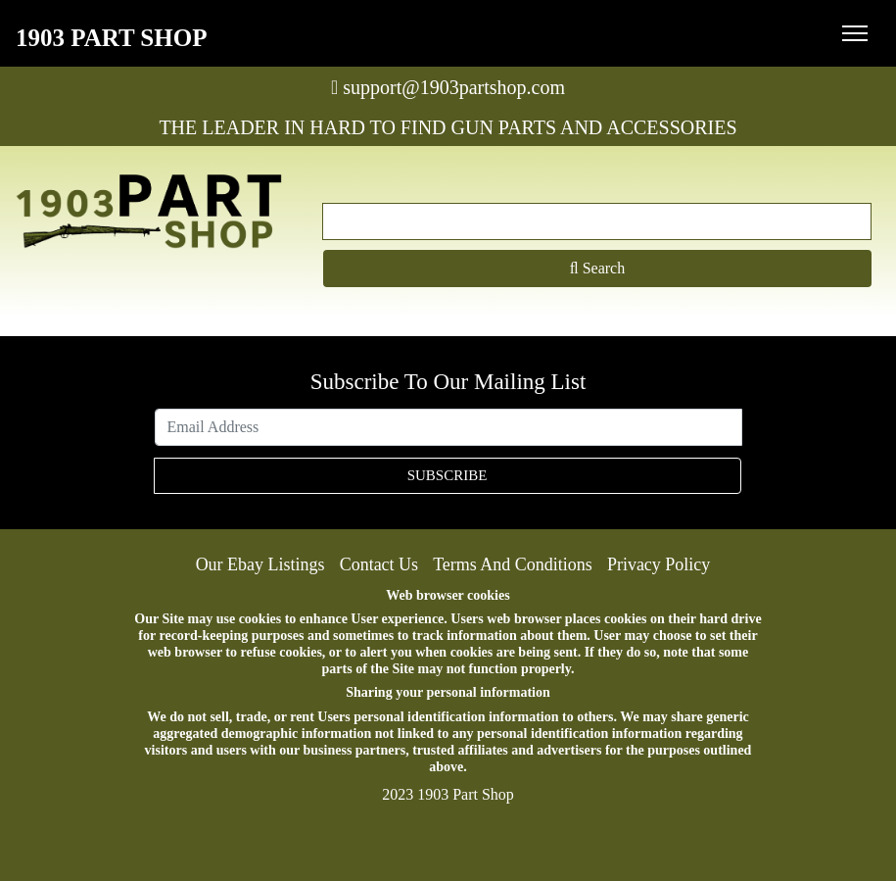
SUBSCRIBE (447, 475)
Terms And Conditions (512, 564)
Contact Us (379, 564)
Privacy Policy (659, 564)
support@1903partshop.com (448, 87)
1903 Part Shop (111, 37)
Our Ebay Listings (260, 564)
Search (597, 268)
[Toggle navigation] (854, 33)
